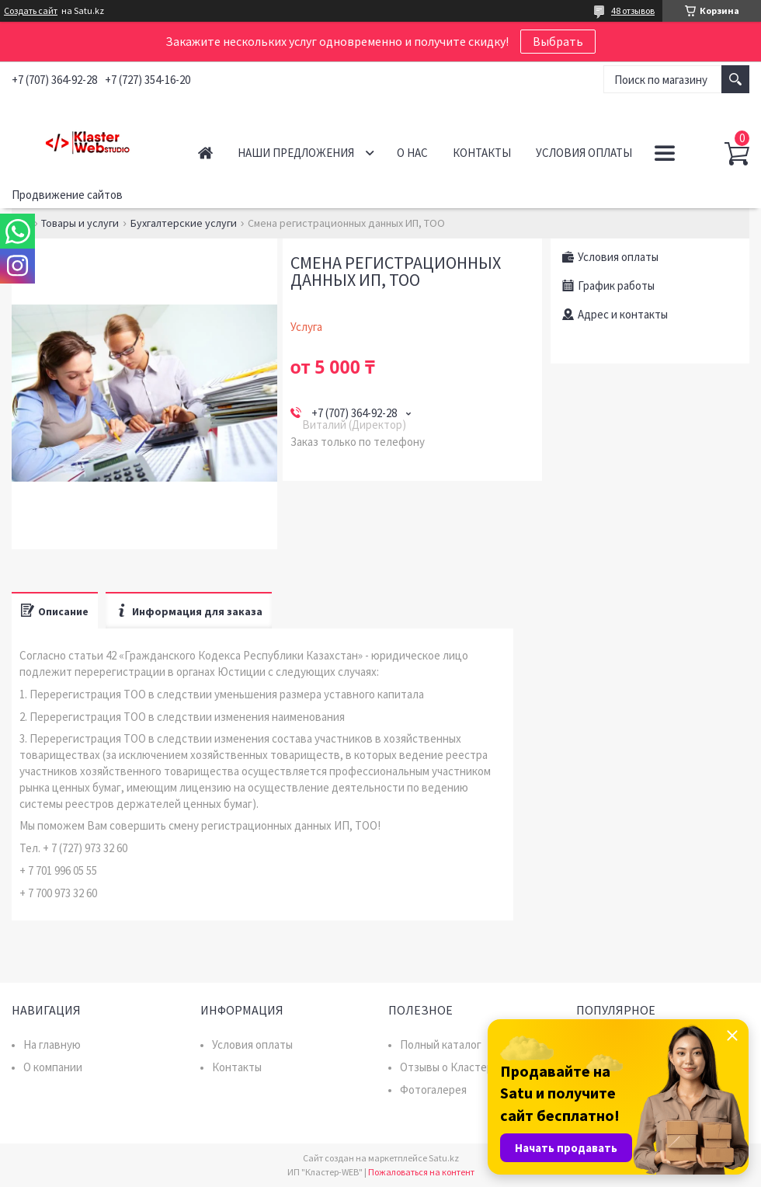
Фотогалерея (433, 1089)
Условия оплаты (584, 152)
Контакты (482, 152)
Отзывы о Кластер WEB (459, 1067)
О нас (412, 152)
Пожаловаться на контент (421, 1172)
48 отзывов (633, 10)
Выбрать (558, 41)
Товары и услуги (80, 223)
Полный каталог (440, 1044)
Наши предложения (296, 152)
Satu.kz (444, 1158)
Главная (205, 153)
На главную (52, 1044)
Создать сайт (30, 10)
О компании (52, 1067)
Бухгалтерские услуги (183, 223)
